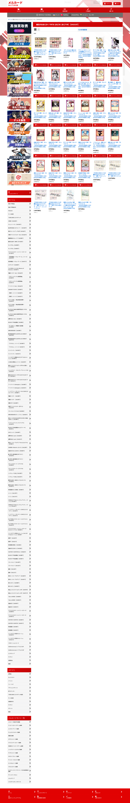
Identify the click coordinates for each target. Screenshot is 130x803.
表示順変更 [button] (83, 30)
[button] (111, 10)
